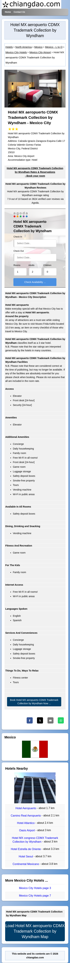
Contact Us (19, 12)
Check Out (18, 251)
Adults (31, 265)
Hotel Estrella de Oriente (26, 849)
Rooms (16, 265)
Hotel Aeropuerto (26, 808)
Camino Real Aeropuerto (26, 815)
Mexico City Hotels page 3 (35, 888)
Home (8, 12)
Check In (17, 237)
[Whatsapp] (61, 720)
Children (47, 265)
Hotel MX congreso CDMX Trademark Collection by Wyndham (35, 839)
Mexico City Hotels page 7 (35, 895)
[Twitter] (40, 720)
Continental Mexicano (26, 864)
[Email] (50, 720)
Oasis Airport (27, 830)
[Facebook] (30, 720)
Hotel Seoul (26, 856)
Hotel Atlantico (26, 823)
